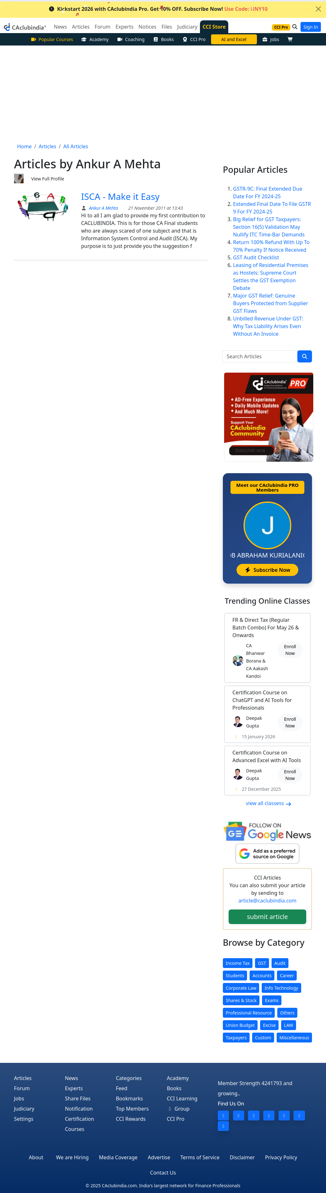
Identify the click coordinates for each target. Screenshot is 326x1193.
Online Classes (267, 601)
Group (178, 1108)
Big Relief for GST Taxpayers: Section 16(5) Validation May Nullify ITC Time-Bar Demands (269, 227)
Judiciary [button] (187, 26)
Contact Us (163, 1172)
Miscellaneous (294, 1038)
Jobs (270, 39)
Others (287, 1013)
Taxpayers (236, 1038)
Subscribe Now (267, 569)
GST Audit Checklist (256, 257)
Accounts (262, 975)
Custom (263, 1038)
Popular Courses (52, 39)
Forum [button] (102, 26)
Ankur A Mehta (103, 208)
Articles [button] (80, 26)
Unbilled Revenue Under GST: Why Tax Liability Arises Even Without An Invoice (268, 326)
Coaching (131, 39)
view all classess (269, 803)
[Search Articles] (260, 356)
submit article (267, 916)
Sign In (310, 27)
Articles (23, 1078)
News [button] (60, 26)
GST (262, 963)
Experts (74, 1088)
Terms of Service (200, 1157)
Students (235, 975)
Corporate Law (241, 988)
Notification (79, 1108)
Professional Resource (249, 1013)
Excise (269, 1025)
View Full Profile (47, 179)
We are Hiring (72, 1157)
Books (163, 39)
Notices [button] (147, 26)
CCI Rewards (131, 1118)
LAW (288, 1025)
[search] (304, 356)
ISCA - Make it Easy (120, 196)
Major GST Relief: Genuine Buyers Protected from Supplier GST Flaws (270, 303)
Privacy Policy (281, 1157)
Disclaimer (242, 1157)
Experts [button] (124, 26)
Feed (121, 1088)
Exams (272, 1000)
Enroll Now (290, 649)
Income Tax (238, 963)
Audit (280, 963)
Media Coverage (118, 1157)
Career (287, 975)
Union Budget (240, 1025)
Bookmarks (129, 1098)
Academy (95, 39)
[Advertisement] (163, 93)
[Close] (318, 9)
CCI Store (214, 26)
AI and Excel (233, 39)
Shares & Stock (241, 1000)
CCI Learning (182, 1098)
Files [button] (166, 26)
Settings (23, 1118)
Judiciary (24, 1108)
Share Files (77, 1098)
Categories (129, 1078)
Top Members (132, 1108)
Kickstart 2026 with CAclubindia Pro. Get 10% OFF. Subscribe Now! (158, 8)
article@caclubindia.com (267, 900)
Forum (22, 1088)
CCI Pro (194, 39)
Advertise (159, 1157)
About (36, 1157)
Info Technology (281, 988)
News (71, 1078)
